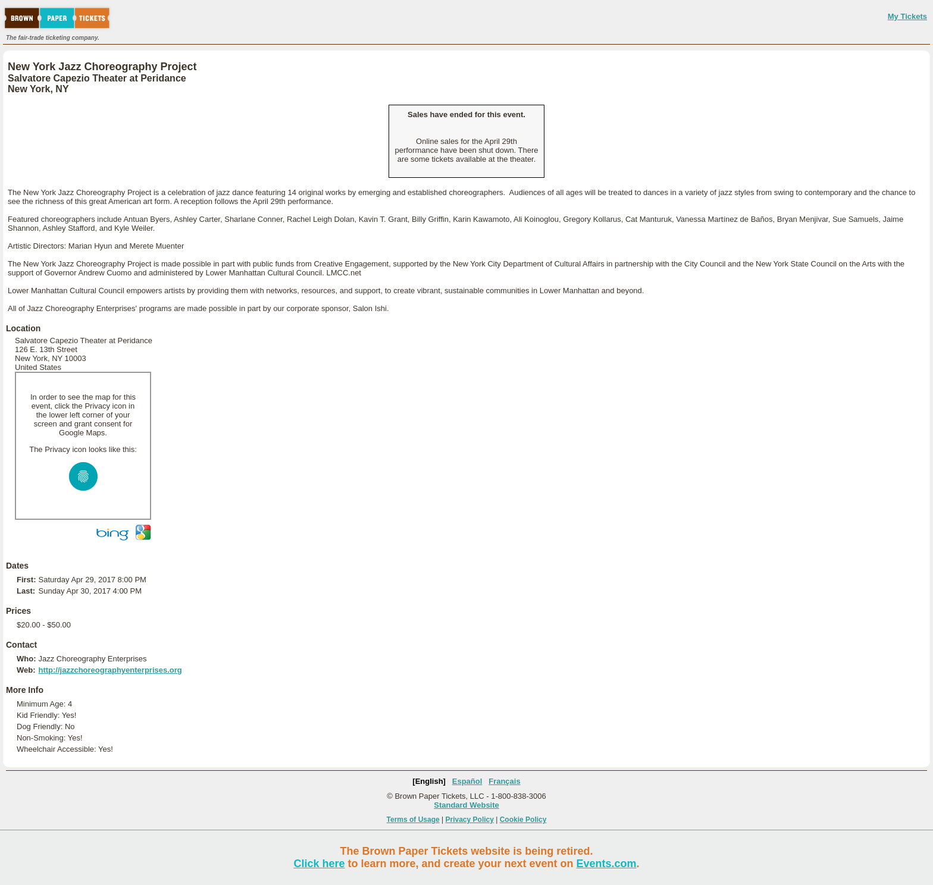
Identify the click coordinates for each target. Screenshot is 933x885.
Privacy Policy (470, 819)
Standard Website (466, 805)
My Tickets (907, 16)
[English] (429, 781)
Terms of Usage (413, 819)
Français (504, 781)
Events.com (607, 864)
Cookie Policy (523, 819)
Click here (319, 864)
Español (467, 781)
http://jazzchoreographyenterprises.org (109, 670)
